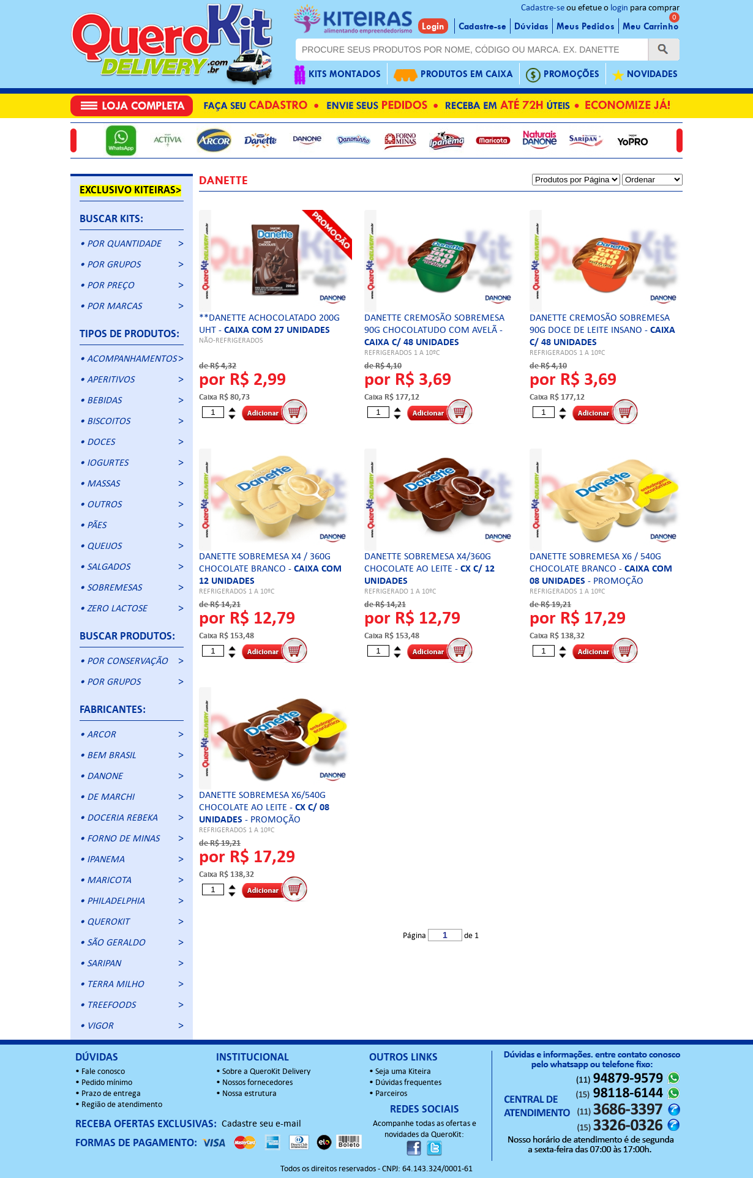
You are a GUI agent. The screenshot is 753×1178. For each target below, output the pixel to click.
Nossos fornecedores (257, 1082)
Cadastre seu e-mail (261, 1124)
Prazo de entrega (111, 1093)
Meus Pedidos (585, 26)
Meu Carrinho (651, 26)
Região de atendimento (121, 1104)
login (619, 8)
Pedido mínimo (106, 1082)
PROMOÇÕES (562, 74)
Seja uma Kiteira (403, 1071)
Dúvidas (531, 26)
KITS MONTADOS (337, 74)
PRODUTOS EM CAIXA (453, 74)
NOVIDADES (645, 74)
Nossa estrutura (249, 1093)
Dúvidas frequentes (408, 1082)
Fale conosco (103, 1071)
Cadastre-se (542, 8)
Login (433, 26)
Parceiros (391, 1093)
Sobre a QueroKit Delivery (266, 1071)
